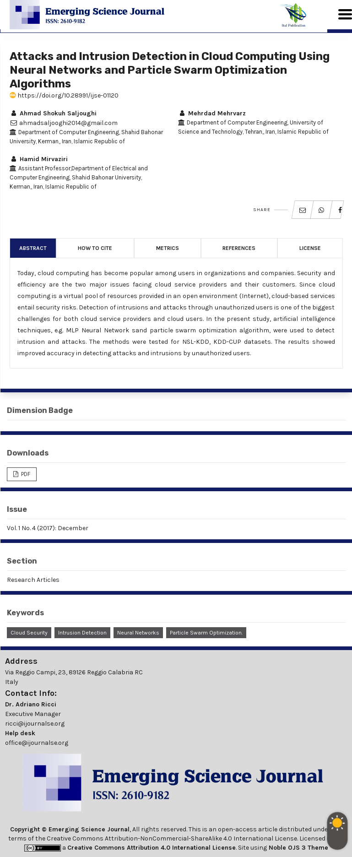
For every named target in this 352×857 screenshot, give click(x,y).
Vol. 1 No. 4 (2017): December (47, 528)
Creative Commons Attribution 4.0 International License (151, 848)
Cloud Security (29, 632)
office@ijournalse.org (36, 743)
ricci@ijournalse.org (35, 723)
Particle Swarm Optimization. (206, 632)
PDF (25, 474)
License (310, 248)
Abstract (33, 248)
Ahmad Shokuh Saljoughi (53, 113)
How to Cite (95, 248)
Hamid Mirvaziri (39, 159)
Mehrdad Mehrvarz (212, 113)
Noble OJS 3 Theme (297, 848)
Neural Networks (138, 632)
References (238, 248)
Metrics (167, 248)
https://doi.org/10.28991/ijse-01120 (64, 95)
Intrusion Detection (82, 632)
